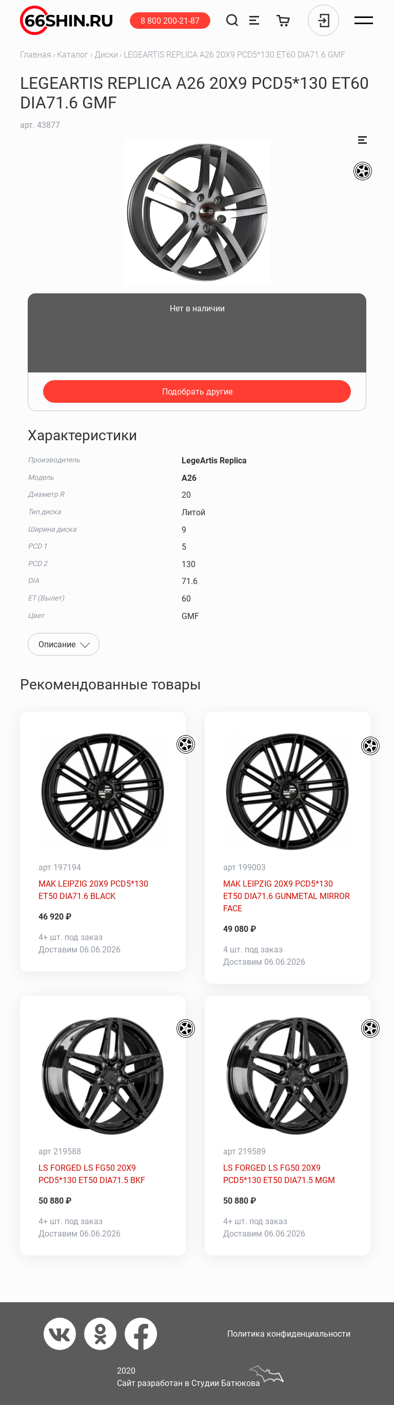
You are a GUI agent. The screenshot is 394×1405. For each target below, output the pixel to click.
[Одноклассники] (104, 1334)
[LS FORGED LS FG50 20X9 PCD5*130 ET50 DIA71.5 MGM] (287, 1075)
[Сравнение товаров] (254, 20)
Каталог (72, 55)
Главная (35, 55)
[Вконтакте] (64, 1334)
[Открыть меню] (363, 20)
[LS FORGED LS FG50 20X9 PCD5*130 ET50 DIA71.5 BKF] (102, 1075)
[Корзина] (283, 20)
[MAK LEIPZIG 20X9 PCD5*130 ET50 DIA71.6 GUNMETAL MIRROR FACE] (287, 791)
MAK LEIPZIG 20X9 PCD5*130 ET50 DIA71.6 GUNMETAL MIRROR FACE (286, 896)
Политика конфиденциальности (288, 1334)
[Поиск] (232, 20)
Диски (106, 55)
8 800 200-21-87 (170, 21)
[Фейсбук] (145, 1334)
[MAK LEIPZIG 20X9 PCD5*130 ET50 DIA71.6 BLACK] (102, 791)
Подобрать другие (197, 392)
